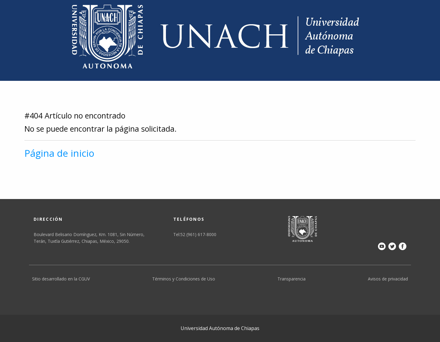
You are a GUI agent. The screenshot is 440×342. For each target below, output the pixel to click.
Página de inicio (59, 153)
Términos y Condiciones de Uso (183, 279)
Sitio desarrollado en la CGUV (61, 279)
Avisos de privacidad (388, 279)
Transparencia (291, 279)
